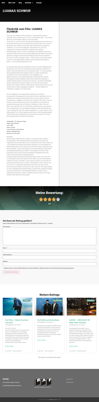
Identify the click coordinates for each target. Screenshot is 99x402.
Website (5, 261)
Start (3, 3)
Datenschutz (70, 382)
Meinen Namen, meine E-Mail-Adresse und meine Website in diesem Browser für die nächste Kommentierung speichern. (39, 268)
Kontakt (39, 3)
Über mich (11, 3)
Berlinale (29, 2)
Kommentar (7, 226)
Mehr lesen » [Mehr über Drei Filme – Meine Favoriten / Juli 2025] (9, 346)
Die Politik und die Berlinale (48, 320)
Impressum (69, 379)
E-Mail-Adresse (7, 254)
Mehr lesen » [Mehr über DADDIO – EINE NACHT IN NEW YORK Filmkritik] (73, 346)
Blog (20, 3)
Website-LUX (53, 399)
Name (5, 248)
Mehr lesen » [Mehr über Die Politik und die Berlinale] (41, 340)
